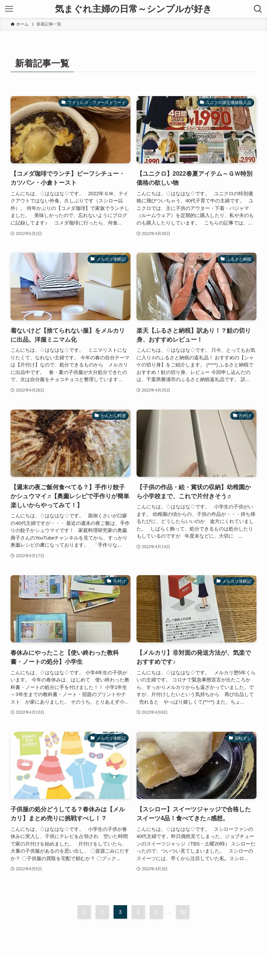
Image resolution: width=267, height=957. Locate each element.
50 (183, 912)
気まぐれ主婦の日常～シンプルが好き (133, 9)
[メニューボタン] (9, 9)
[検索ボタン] (258, 9)
